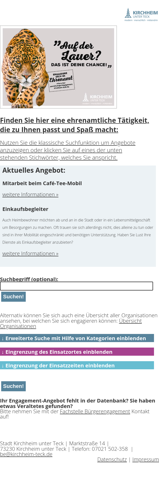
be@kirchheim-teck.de (26, 453)
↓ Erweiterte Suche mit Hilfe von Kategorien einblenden (73, 338)
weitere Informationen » (30, 194)
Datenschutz (112, 459)
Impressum (145, 459)
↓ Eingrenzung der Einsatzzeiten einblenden (58, 365)
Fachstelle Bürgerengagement (95, 411)
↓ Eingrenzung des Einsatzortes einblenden (57, 351)
